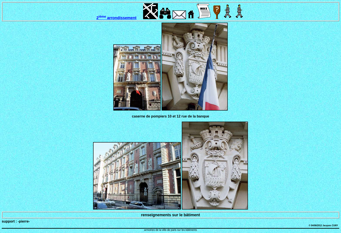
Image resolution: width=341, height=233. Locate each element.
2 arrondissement (116, 18)
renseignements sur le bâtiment (170, 215)
